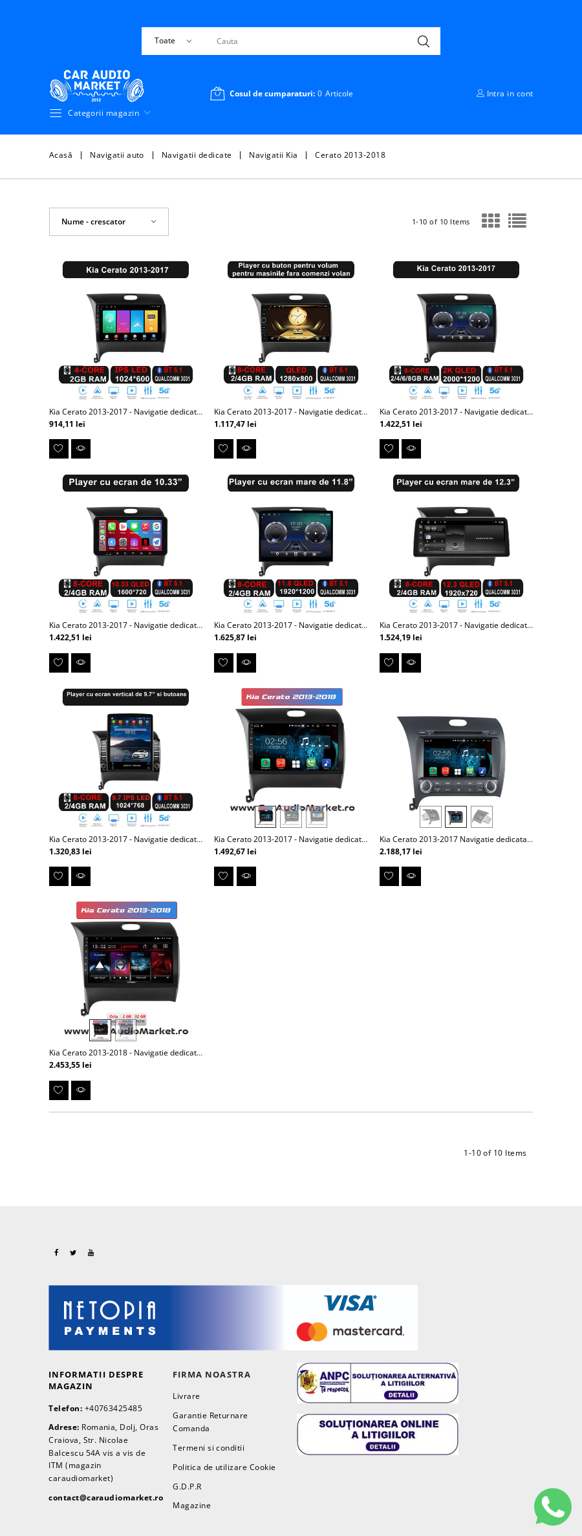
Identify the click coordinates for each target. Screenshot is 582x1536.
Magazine (192, 1505)
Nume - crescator (93, 221)
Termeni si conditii (208, 1447)
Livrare (186, 1395)
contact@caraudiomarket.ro (105, 1497)
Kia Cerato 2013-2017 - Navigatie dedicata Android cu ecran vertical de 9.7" (184, 839)
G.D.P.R (187, 1486)
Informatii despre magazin (96, 1380)
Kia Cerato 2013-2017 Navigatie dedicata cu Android (474, 839)
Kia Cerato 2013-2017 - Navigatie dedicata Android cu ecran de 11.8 (336, 625)
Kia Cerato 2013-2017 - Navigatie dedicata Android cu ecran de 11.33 (173, 625)
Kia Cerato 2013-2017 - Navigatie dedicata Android (140, 411)
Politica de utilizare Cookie (224, 1467)
